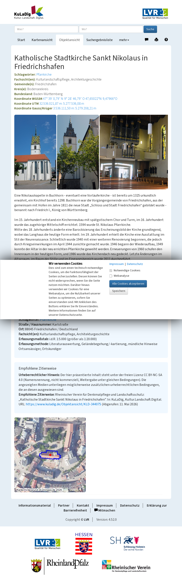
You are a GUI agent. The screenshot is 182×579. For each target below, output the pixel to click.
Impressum (104, 505)
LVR (86, 519)
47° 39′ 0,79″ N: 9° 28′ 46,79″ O (64, 98)
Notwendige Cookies (124, 270)
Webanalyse (119, 276)
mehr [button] (124, 40)
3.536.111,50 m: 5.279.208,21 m (74, 108)
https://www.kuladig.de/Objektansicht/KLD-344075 (63, 404)
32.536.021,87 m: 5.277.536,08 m (61, 103)
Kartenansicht (42, 40)
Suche (150, 29)
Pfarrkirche (44, 74)
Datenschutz (130, 505)
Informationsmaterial (35, 505)
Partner (64, 505)
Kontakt (83, 505)
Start (21, 40)
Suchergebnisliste (99, 40)
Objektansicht (69, 40)
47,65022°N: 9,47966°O (101, 98)
